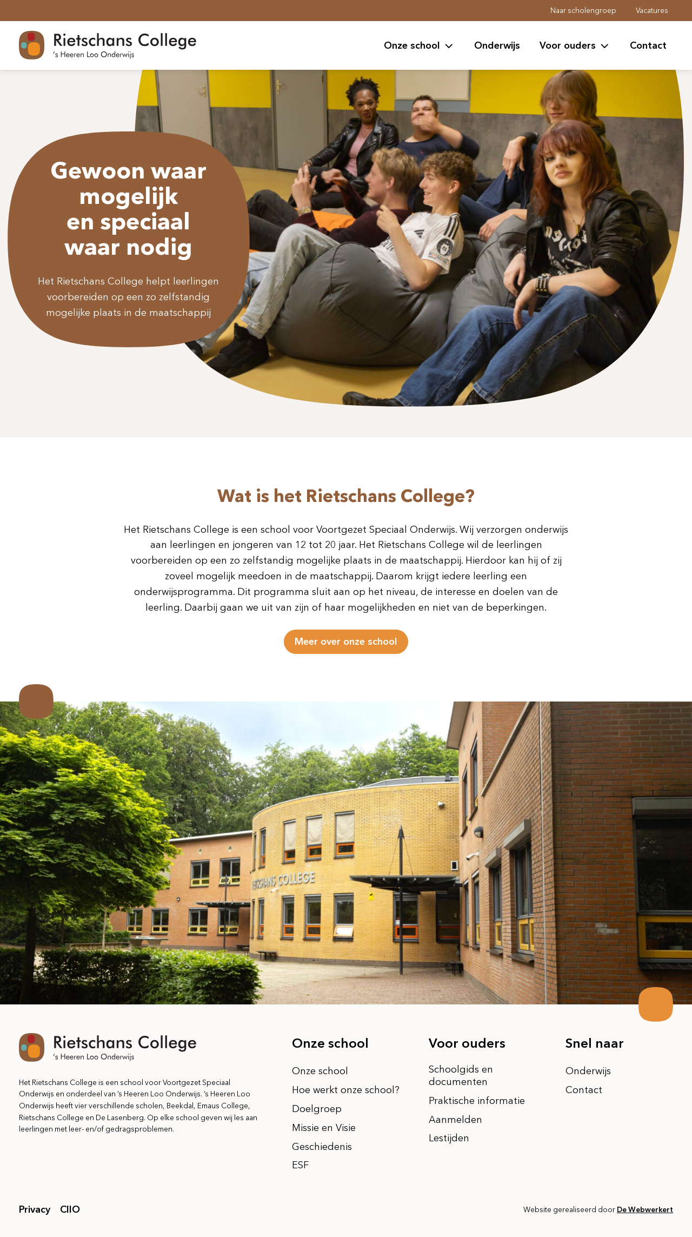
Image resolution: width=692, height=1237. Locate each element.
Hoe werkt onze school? (346, 1090)
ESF (300, 1165)
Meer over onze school (346, 641)
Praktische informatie (477, 1101)
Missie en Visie (324, 1128)
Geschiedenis (322, 1147)
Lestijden (449, 1138)
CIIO (70, 1209)
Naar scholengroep (583, 10)
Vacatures (652, 10)
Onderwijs (497, 45)
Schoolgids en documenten (461, 1075)
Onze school (320, 1071)
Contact (648, 45)
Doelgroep (317, 1109)
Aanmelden (455, 1120)
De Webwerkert (645, 1209)
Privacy (34, 1209)
